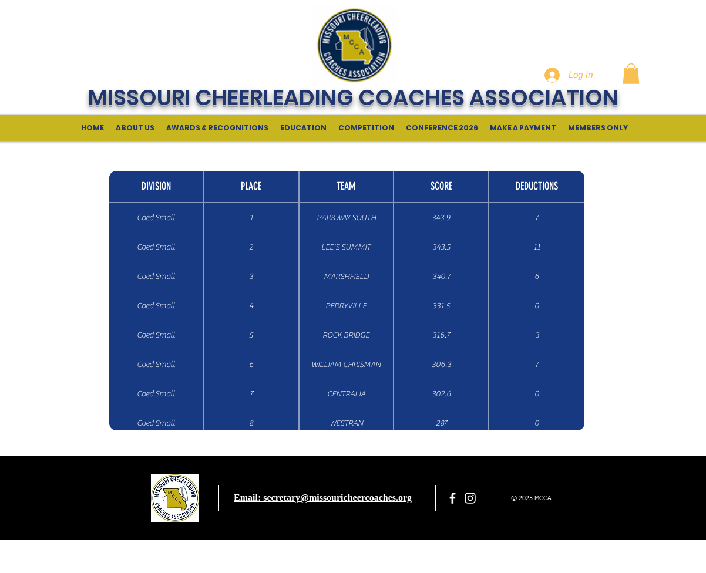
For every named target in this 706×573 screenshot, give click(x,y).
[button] (631, 73)
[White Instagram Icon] (470, 498)
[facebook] (452, 498)
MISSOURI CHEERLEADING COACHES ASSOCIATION (353, 97)
